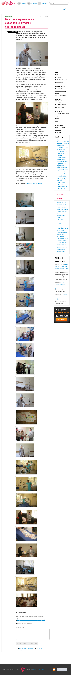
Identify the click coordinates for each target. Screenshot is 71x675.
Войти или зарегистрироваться (26, 648)
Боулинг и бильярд (60, 91)
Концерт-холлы (59, 107)
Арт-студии (58, 132)
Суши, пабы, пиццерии (61, 79)
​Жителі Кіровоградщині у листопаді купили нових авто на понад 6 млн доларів (62, 227)
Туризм (57, 116)
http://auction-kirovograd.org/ (34, 183)
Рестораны (58, 77)
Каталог (44, 3)
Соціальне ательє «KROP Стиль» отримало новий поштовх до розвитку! (62, 151)
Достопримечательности (62, 113)
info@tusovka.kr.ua (38, 669)
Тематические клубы (60, 95)
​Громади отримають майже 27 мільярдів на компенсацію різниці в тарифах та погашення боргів (62, 236)
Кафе (56, 74)
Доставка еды (59, 82)
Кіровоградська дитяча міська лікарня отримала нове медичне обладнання (62, 161)
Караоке (57, 93)
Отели (57, 118)
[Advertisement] (62, 41)
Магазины (58, 130)
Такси (56, 121)
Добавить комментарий (27, 643)
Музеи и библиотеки (60, 104)
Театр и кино (58, 102)
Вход (66, 9)
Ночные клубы (59, 88)
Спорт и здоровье (60, 127)
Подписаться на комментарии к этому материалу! (31, 620)
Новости (34, 3)
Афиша (23, 3)
